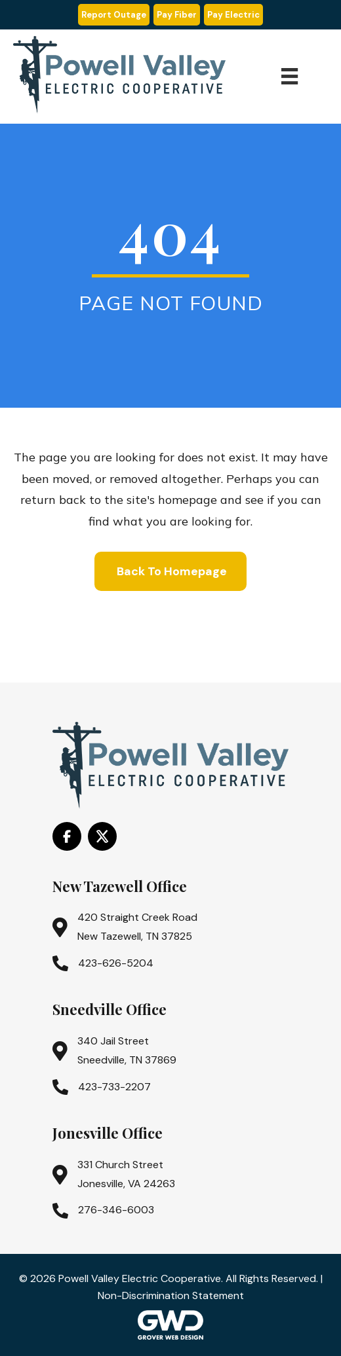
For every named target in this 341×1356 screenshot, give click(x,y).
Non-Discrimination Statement (171, 1295)
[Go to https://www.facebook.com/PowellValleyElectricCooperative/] (66, 836)
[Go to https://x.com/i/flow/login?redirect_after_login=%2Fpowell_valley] (102, 836)
